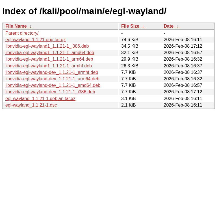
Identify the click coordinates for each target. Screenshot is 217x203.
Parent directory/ (21, 33)
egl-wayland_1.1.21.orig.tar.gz (35, 39)
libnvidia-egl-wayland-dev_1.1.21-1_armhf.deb (51, 72)
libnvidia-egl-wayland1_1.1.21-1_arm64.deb (49, 59)
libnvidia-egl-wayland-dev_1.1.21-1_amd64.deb (52, 85)
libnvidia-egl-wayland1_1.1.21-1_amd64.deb (49, 52)
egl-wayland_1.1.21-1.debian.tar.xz (40, 98)
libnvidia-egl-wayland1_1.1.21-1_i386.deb (47, 46)
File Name (16, 26)
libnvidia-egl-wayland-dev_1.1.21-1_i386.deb (50, 91)
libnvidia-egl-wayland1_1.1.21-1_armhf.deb (48, 65)
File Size (130, 26)
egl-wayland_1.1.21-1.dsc (31, 105)
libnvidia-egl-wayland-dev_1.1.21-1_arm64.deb (52, 78)
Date (168, 26)
